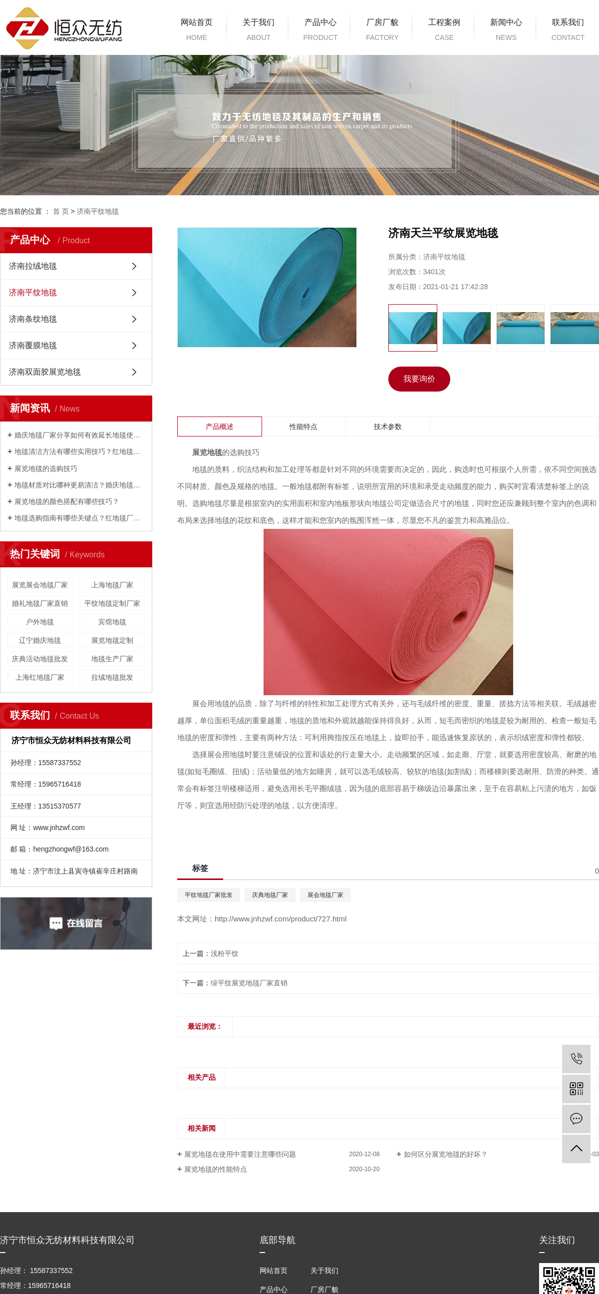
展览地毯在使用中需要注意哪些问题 (240, 1154)
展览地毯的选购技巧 (45, 468)
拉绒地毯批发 (112, 677)
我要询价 (419, 379)
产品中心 (320, 31)
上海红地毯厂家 (39, 677)
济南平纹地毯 (98, 211)
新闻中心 (506, 31)
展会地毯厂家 (325, 894)
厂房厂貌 (382, 31)
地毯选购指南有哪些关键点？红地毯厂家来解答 (79, 518)
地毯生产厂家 (112, 659)
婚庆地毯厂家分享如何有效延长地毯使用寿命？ (79, 435)
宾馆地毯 (112, 622)
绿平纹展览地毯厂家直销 (249, 983)
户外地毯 (40, 622)
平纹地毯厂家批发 (209, 894)
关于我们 (259, 31)
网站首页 (197, 31)
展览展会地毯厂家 (40, 585)
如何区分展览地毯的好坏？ (446, 1154)
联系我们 (568, 31)
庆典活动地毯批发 (40, 659)
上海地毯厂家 (112, 585)
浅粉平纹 (225, 953)
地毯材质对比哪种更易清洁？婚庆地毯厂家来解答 (79, 485)
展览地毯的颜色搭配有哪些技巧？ (66, 501)
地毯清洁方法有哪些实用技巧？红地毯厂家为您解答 (79, 451)
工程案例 (444, 31)
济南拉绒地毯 (33, 266)
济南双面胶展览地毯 (45, 372)
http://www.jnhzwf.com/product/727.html (280, 918)
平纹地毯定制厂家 (112, 603)
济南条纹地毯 (33, 319)
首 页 (61, 211)
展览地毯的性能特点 (215, 1169)
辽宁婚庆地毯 (40, 640)
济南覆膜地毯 (33, 345)
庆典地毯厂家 (270, 894)
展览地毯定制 (112, 640)
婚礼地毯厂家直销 (40, 603)
